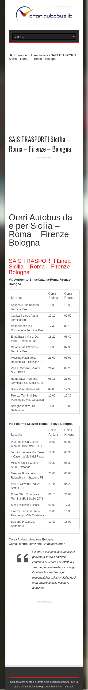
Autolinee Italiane (36, 55)
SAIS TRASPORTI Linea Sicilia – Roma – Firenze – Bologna (42, 266)
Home (16, 55)
